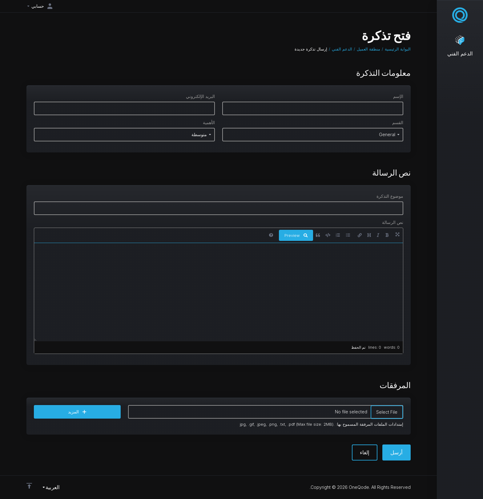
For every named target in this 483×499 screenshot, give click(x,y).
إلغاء (364, 452)
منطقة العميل (368, 49)
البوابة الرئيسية (398, 49)
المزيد (77, 411)
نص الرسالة (392, 222)
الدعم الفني (342, 49)
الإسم (398, 96)
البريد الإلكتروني (200, 96)
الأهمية (209, 122)
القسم (397, 122)
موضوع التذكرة (389, 196)
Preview (296, 235)
